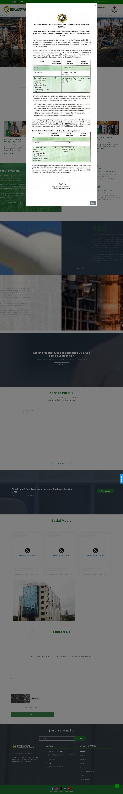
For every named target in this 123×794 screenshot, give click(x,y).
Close (93, 203)
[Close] (95, 5)
